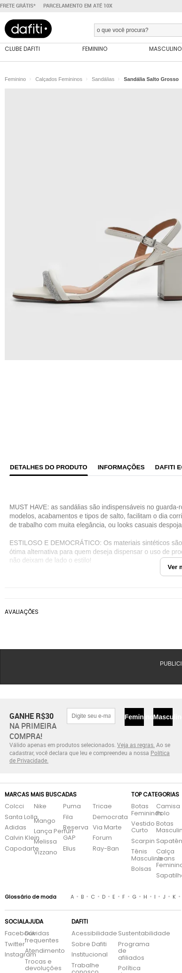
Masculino (163, 717)
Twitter (10, 944)
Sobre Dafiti (89, 944)
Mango (44, 821)
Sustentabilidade (131, 933)
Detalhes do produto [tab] (48, 467)
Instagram (10, 954)
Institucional (89, 954)
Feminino (134, 717)
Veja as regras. (136, 744)
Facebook (10, 933)
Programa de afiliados (131, 951)
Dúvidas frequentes (42, 937)
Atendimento (43, 951)
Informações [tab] (121, 467)
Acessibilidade (94, 933)
